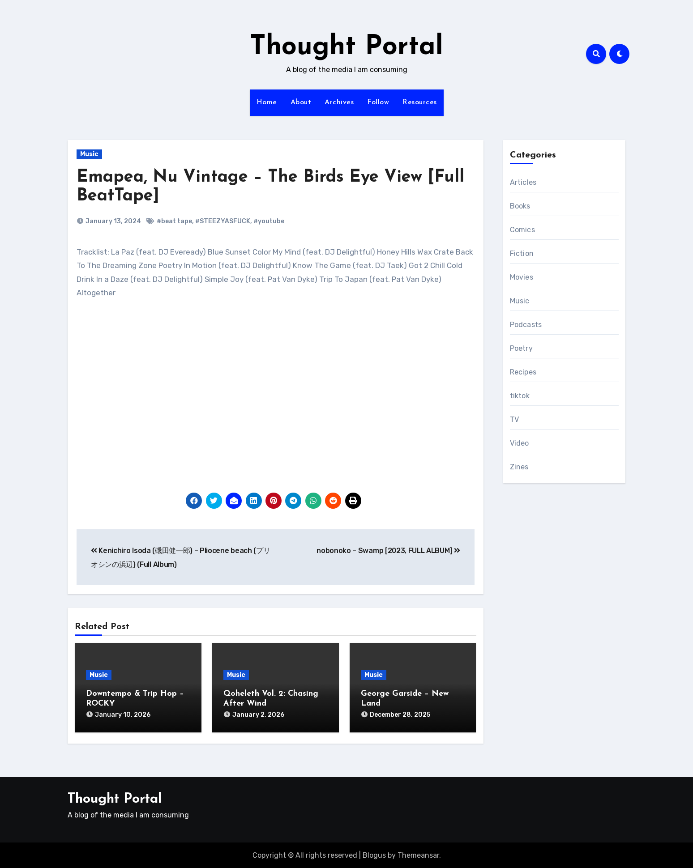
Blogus (374, 854)
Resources (419, 102)
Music (89, 154)
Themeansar (418, 854)
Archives (339, 102)
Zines (519, 467)
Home (267, 102)
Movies (521, 277)
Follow (378, 102)
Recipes (523, 372)
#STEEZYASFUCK (222, 221)
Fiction (522, 253)
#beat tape (174, 221)
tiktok (520, 395)
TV (514, 419)
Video (519, 443)
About (301, 102)
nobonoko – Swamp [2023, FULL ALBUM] (388, 550)
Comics (522, 230)
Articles (523, 182)
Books (520, 206)
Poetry (521, 348)
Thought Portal (346, 47)
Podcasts (526, 324)
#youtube (268, 221)
